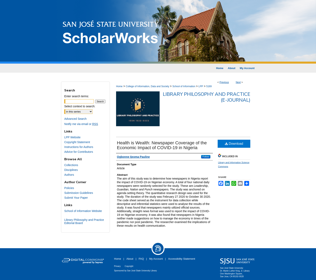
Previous (224, 82)
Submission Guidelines (78, 192)
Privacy (117, 266)
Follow (206, 156)
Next (238, 82)
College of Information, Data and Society (147, 86)
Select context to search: (79, 106)
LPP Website (72, 137)
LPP (201, 86)
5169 (209, 86)
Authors (69, 174)
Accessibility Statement (181, 258)
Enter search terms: (76, 96)
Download (234, 143)
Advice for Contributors (78, 151)
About (129, 258)
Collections (71, 165)
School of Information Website (83, 211)
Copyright (129, 266)
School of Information (183, 86)
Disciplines (71, 170)
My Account (156, 258)
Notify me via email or (81, 124)
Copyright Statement (77, 142)
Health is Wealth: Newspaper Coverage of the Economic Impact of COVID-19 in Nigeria (162, 145)
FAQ (141, 258)
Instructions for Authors (78, 147)
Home (119, 86)
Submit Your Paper (76, 197)
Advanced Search (75, 118)
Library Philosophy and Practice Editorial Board (84, 221)
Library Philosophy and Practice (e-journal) (206, 97)
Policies (69, 188)
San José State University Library (142, 271)
